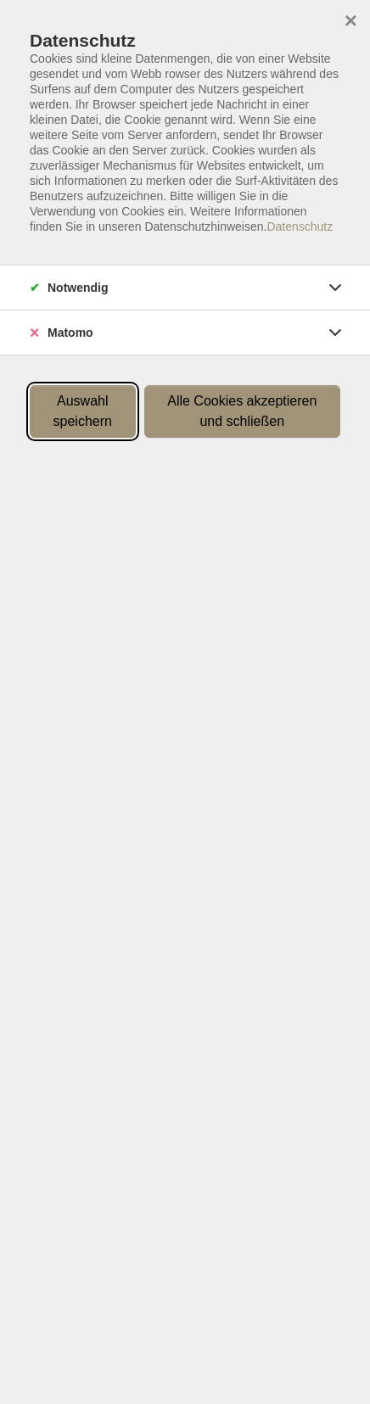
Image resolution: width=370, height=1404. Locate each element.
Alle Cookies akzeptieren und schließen (242, 411)
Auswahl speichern (82, 411)
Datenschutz (299, 226)
